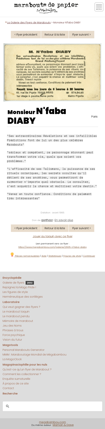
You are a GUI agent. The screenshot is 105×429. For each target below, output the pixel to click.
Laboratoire (11, 302)
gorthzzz (47, 220)
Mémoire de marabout (18, 321)
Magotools (10, 345)
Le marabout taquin (16, 312)
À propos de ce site (16, 383)
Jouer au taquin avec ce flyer (52, 236)
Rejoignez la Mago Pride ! (19, 287)
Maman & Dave (63, 425)
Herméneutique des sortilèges (23, 297)
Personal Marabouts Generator (23, 350)
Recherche (10, 394)
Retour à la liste (55, 35)
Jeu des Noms (12, 326)
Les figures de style (15, 292)
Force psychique (14, 335)
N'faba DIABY (36, 116)
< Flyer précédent (25, 35)
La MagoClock (12, 359)
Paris (94, 117)
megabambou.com (52, 422)
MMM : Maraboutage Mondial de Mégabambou (34, 355)
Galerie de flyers (18, 283)
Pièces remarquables (25, 256)
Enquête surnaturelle (16, 379)
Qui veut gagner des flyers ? (21, 307)
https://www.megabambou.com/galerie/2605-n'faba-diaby (52, 247)
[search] (52, 406)
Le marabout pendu (16, 316)
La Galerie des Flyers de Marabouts (29, 22)
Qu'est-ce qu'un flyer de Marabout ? (27, 369)
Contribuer (89, 256)
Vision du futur (12, 340)
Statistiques (54, 256)
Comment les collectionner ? (22, 374)
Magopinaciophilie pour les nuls (25, 365)
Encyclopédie (12, 278)
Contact (8, 388)
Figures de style (72, 256)
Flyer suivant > (81, 35)
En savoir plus (64, 220)
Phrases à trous (13, 330)
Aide (44, 256)
